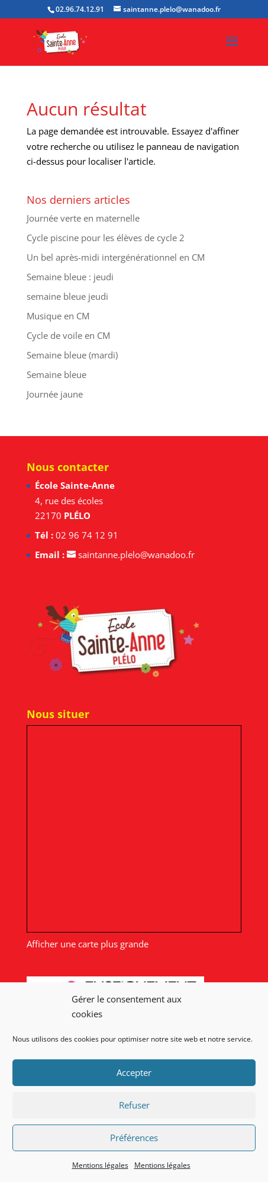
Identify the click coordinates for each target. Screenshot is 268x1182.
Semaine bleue (56, 374)
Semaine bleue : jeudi (70, 277)
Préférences (134, 1137)
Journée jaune (55, 394)
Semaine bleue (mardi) (72, 355)
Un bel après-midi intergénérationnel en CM (116, 257)
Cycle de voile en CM (68, 335)
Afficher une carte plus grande (87, 944)
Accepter (134, 1072)
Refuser (134, 1105)
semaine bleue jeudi (67, 296)
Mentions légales (100, 1165)
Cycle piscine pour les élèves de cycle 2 (106, 238)
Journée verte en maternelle (83, 218)
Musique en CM (58, 316)
